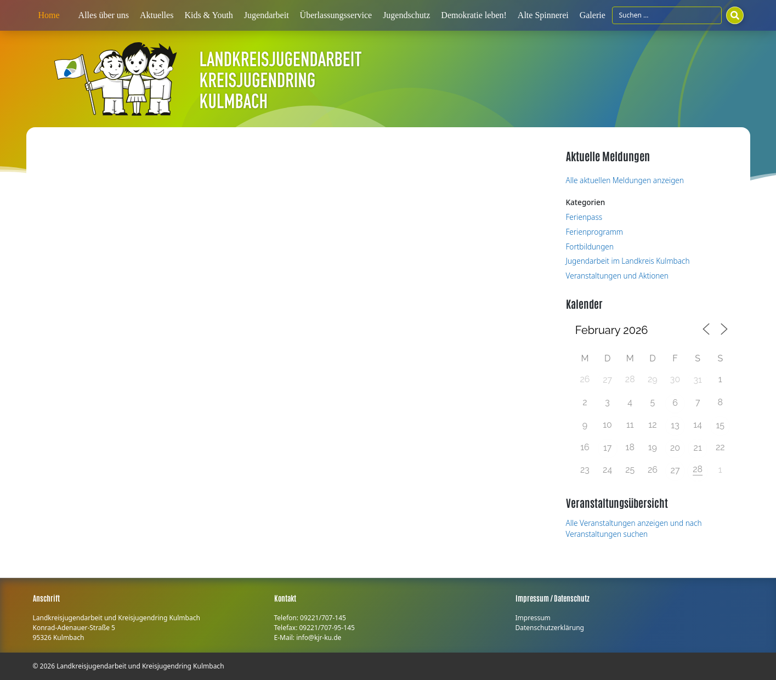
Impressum (533, 617)
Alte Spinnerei (543, 15)
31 (697, 380)
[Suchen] (735, 15)
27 (607, 380)
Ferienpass (584, 217)
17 (607, 448)
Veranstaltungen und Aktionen (617, 275)
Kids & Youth (208, 15)
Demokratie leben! (474, 15)
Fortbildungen (590, 246)
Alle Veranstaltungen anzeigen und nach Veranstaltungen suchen (634, 528)
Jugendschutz (406, 15)
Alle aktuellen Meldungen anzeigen (625, 180)
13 (675, 425)
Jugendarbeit (266, 15)
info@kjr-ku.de (318, 637)
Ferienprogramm (595, 231)
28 (698, 469)
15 (720, 425)
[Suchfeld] (667, 15)
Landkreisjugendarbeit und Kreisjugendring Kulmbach (140, 666)
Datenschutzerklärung (550, 627)
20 (675, 448)
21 (698, 448)
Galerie (592, 15)
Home (49, 15)
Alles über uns (103, 15)
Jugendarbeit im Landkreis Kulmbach (628, 261)
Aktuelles (156, 15)
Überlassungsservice (336, 15)
